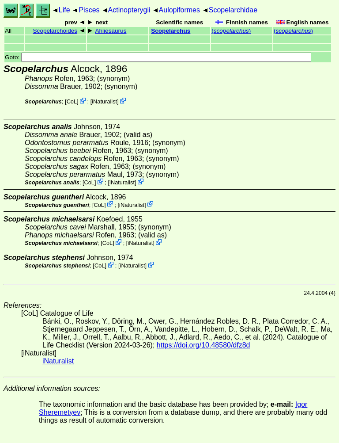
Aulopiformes (179, 10)
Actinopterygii (129, 10)
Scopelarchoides (55, 30)
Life (64, 10)
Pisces (89, 10)
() (231, 30)
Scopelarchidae (233, 10)
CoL (72, 101)
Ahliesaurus (110, 30)
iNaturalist (104, 101)
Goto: (158, 57)
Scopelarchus (170, 30)
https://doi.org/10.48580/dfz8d (203, 345)
